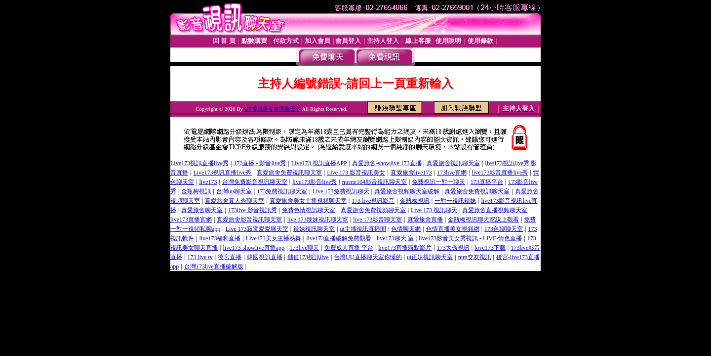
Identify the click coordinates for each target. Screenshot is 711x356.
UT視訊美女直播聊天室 (272, 109)
